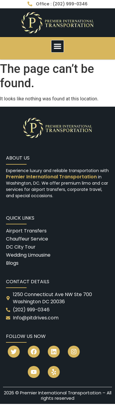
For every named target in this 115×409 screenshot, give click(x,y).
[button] (57, 46)
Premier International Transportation (52, 176)
